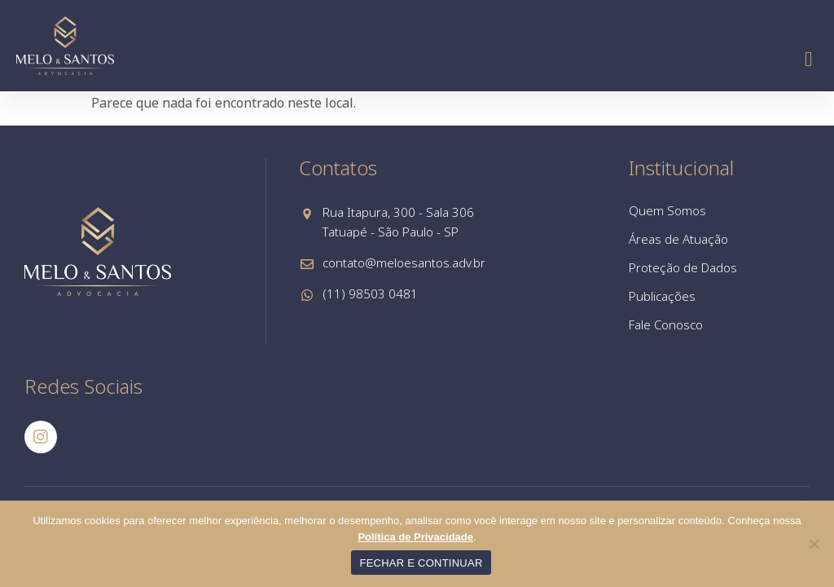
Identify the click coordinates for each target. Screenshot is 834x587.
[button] (808, 59)
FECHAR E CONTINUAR (420, 563)
